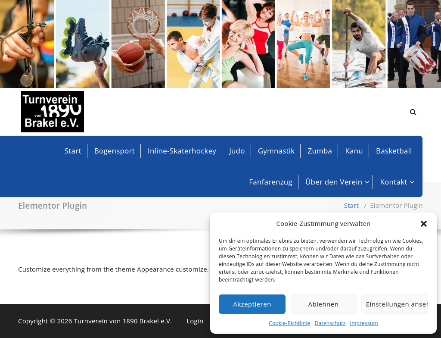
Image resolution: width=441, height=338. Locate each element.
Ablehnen (323, 304)
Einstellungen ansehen (397, 304)
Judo (237, 151)
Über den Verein (333, 182)
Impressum (364, 323)
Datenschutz (330, 323)
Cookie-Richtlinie (289, 323)
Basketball (394, 151)
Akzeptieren (252, 304)
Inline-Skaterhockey (182, 151)
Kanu (354, 151)
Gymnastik (276, 151)
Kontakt (393, 182)
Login (194, 320)
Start (73, 151)
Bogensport (114, 151)
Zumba (320, 151)
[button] (423, 223)
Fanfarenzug (270, 182)
